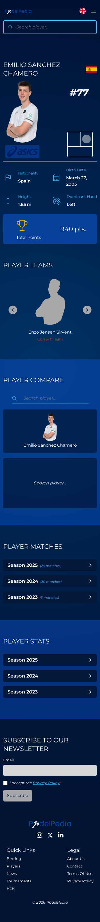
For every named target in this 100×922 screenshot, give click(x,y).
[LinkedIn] (60, 835)
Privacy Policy (46, 782)
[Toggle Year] (90, 565)
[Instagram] (39, 835)
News (12, 873)
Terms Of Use (79, 873)
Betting (14, 858)
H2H (11, 888)
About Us (76, 858)
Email (8, 760)
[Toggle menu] (93, 11)
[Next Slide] (87, 310)
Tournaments (19, 881)
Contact (74, 866)
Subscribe (17, 795)
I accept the (35, 782)
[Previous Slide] (13, 310)
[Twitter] (50, 835)
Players (13, 866)
